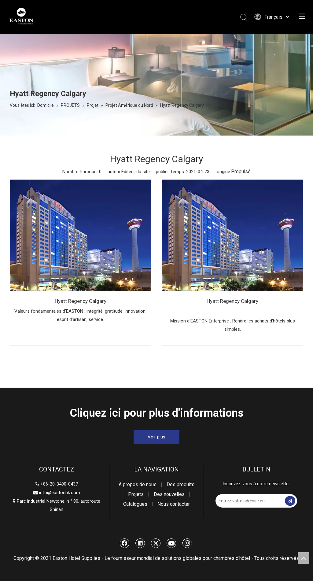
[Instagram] (187, 543)
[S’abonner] (290, 501)
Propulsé (241, 171)
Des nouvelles (169, 494)
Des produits (180, 484)
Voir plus (156, 437)
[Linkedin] (140, 543)
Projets (136, 494)
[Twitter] (156, 543)
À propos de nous (137, 484)
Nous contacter (173, 504)
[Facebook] (125, 543)
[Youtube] (171, 543)
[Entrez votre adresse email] (239, 501)
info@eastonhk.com (59, 492)
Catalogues (135, 504)
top (303, 558)
